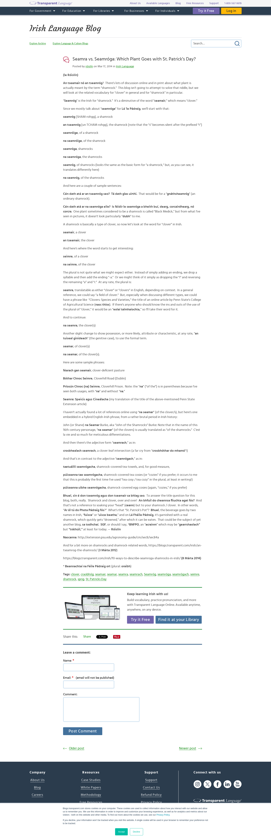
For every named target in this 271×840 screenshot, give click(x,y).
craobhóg (87, 574)
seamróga (164, 574)
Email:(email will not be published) (88, 677)
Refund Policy (151, 794)
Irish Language (125, 66)
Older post (76, 748)
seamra (123, 574)
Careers (37, 794)
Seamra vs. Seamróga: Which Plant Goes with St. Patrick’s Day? (134, 59)
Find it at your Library (178, 620)
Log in (231, 11)
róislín (89, 66)
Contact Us (151, 787)
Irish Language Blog (65, 28)
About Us (37, 780)
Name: (69, 660)
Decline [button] (136, 832)
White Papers (91, 787)
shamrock (69, 579)
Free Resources (91, 802)
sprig (81, 579)
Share (87, 636)
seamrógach (180, 574)
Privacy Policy (163, 815)
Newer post (187, 748)
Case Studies (90, 780)
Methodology (91, 794)
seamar (112, 574)
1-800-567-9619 (233, 3)
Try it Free (206, 11)
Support (151, 780)
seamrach (136, 574)
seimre (194, 574)
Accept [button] (121, 832)
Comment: (70, 694)
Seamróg (150, 574)
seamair (100, 574)
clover (75, 574)
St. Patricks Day (96, 579)
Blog (37, 787)
